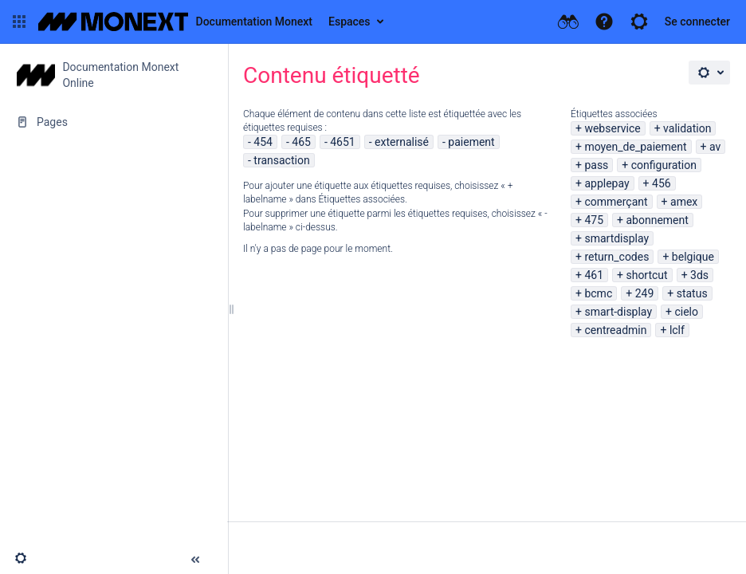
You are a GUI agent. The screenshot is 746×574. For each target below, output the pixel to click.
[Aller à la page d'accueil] (175, 21)
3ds (699, 275)
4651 (342, 142)
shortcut (646, 275)
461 (593, 275)
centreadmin (615, 330)
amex (683, 201)
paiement (471, 142)
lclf (677, 330)
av (714, 146)
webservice (612, 128)
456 (661, 183)
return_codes (616, 256)
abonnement (657, 220)
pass (596, 165)
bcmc (598, 293)
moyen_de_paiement (635, 146)
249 (644, 293)
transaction (281, 160)
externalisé (402, 142)
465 (301, 142)
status (692, 293)
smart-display (618, 311)
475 (593, 220)
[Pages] (113, 122)
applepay (606, 183)
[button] (19, 21)
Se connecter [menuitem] (697, 21)
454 (263, 142)
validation (687, 128)
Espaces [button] (349, 21)
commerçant (615, 201)
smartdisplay (616, 238)
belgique (693, 256)
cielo (686, 311)
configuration (664, 165)
